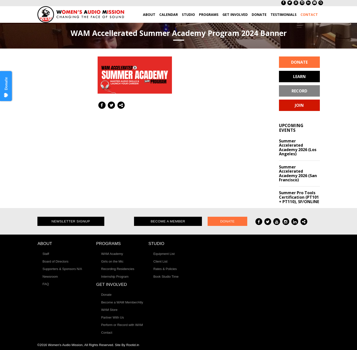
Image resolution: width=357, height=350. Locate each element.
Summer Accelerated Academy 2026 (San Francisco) (298, 173)
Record (299, 91)
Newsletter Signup (71, 221)
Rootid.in (132, 345)
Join (299, 105)
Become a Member (168, 221)
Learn (299, 76)
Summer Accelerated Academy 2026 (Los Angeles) (297, 147)
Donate (299, 62)
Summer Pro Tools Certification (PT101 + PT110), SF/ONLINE (299, 197)
